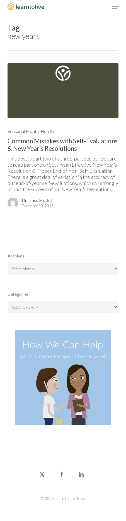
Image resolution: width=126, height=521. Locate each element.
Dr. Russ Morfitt (37, 200)
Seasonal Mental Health (31, 131)
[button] (115, 6)
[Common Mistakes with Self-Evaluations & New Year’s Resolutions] (63, 90)
